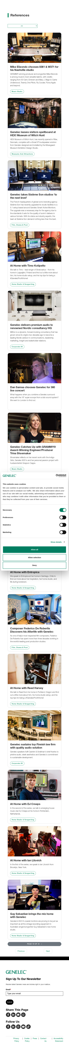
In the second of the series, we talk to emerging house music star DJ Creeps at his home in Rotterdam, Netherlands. (32, 811)
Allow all (34, 550)
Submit (9, 1002)
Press (35, 1038)
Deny (34, 565)
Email (8, 989)
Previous (21, 951)
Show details (56, 542)
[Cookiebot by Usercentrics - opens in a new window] (55, 475)
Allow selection (34, 557)
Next (48, 951)
